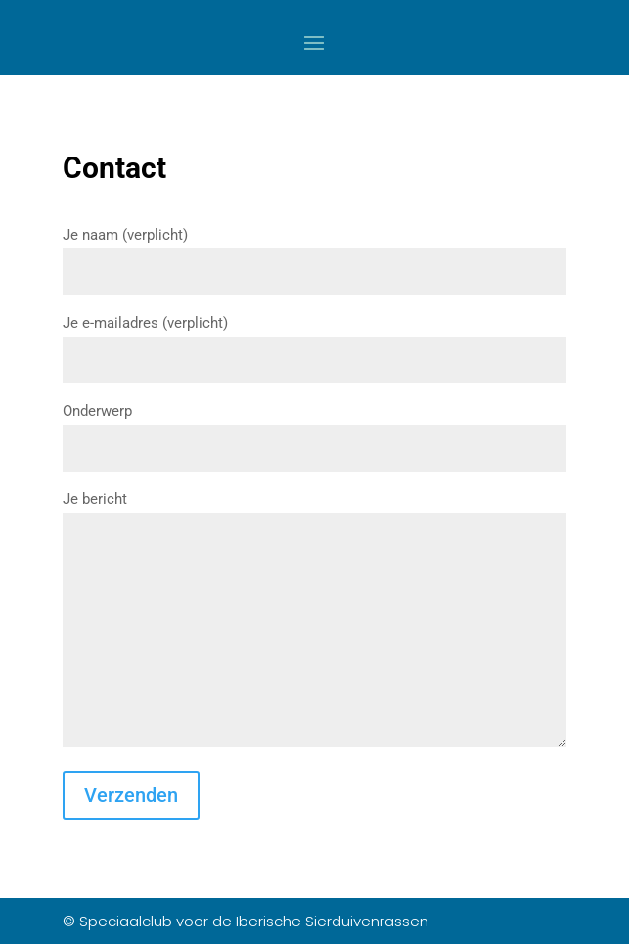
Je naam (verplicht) (314, 253)
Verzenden (131, 795)
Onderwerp (314, 429)
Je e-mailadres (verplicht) (314, 341)
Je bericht (314, 620)
